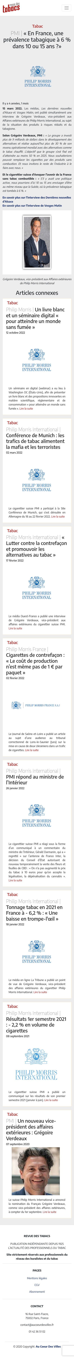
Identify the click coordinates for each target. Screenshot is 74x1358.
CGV (37, 1285)
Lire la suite (26, 408)
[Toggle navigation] (66, 8)
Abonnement (37, 1291)
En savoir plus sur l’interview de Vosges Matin (32, 205)
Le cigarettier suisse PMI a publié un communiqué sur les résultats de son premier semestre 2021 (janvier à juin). (37, 1096)
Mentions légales (37, 1278)
